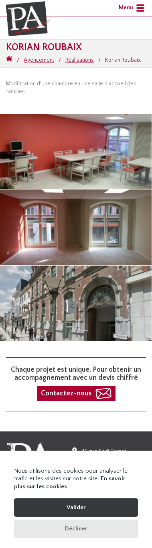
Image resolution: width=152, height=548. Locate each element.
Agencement (39, 60)
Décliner (76, 528)
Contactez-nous (66, 393)
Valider (76, 507)
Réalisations (79, 60)
